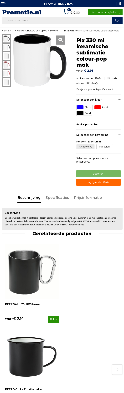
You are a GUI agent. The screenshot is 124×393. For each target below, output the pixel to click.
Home (5, 30)
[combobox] (57, 20)
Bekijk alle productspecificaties (94, 87)
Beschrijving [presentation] (29, 196)
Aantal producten (87, 123)
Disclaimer (100, 341)
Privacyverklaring (104, 336)
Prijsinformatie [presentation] (88, 196)
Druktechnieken (42, 332)
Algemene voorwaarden (108, 328)
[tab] (29, 196)
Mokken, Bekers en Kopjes (32, 30)
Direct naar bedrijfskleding (105, 12)
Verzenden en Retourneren (71, 334)
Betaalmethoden (73, 327)
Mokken (54, 30)
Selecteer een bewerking (92, 133)
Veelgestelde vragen (44, 327)
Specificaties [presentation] (57, 196)
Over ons (38, 323)
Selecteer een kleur (88, 98)
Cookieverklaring (104, 332)
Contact (68, 323)
